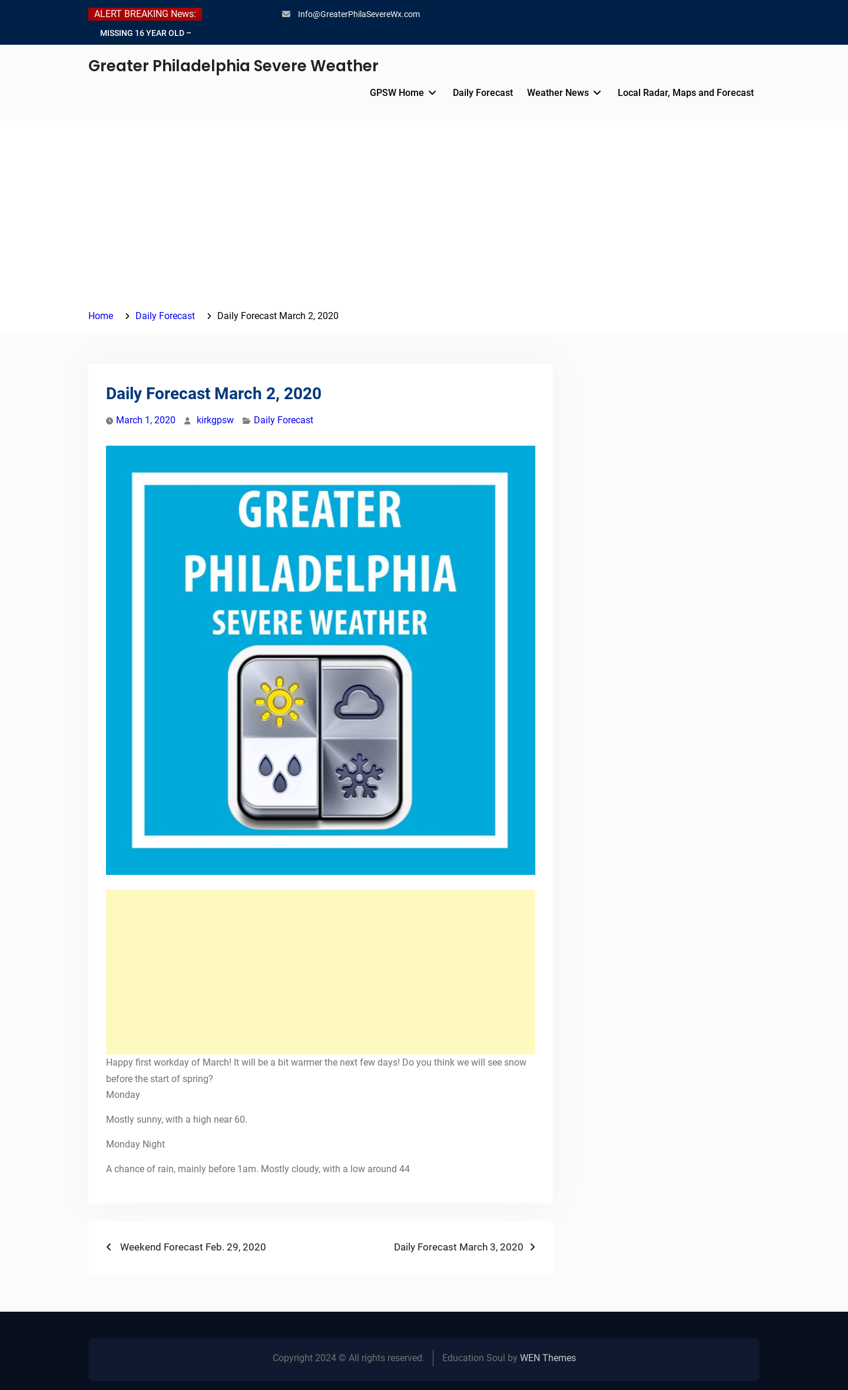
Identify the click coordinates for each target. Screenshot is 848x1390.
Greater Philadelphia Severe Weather (233, 66)
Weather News (558, 92)
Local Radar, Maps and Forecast (686, 92)
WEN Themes (548, 1358)
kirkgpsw (215, 420)
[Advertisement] (424, 219)
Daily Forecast (483, 92)
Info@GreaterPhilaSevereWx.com (359, 14)
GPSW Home (397, 92)
